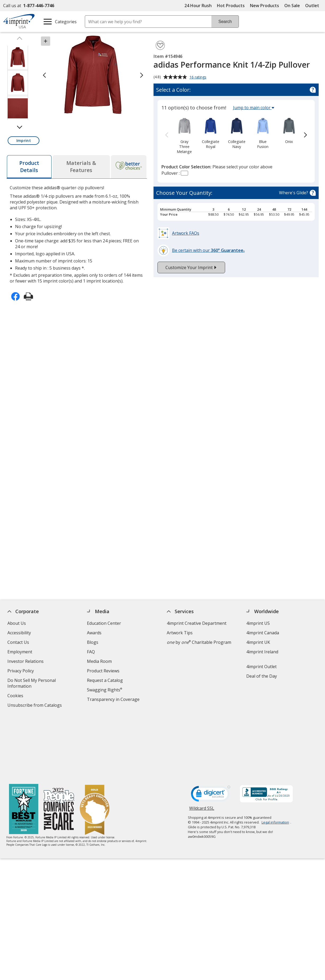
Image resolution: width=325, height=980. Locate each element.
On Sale (292, 5)
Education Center (104, 623)
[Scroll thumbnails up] (19, 39)
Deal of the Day (261, 676)
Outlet (313, 5)
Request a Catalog (105, 680)
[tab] (29, 166)
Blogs (93, 642)
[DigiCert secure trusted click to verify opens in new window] (210, 732)
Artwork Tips (180, 633)
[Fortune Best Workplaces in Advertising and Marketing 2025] (23, 746)
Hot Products (231, 5)
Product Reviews (103, 671)
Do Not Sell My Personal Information (31, 683)
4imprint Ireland (262, 652)
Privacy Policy (21, 671)
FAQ (91, 652)
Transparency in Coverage (114, 700)
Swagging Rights (104, 690)
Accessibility (19, 633)
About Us (16, 623)
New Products (264, 5)
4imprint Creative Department (196, 623)
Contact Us (18, 642)
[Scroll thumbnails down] (19, 126)
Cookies (16, 696)
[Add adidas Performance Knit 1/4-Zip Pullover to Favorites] (160, 45)
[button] (23, 140)
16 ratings (198, 77)
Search (225, 21)
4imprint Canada (262, 633)
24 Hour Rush (198, 5)
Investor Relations (26, 661)
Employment (19, 652)
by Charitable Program (199, 642)
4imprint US (258, 623)
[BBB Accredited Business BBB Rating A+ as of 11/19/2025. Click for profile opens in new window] (266, 731)
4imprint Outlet (261, 666)
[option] (184, 135)
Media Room (99, 661)
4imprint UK (258, 642)
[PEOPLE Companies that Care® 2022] (59, 746)
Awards (94, 633)
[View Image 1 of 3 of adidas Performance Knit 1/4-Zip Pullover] (17, 57)
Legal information (275, 758)
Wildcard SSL (201, 747)
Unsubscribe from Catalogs (35, 705)
